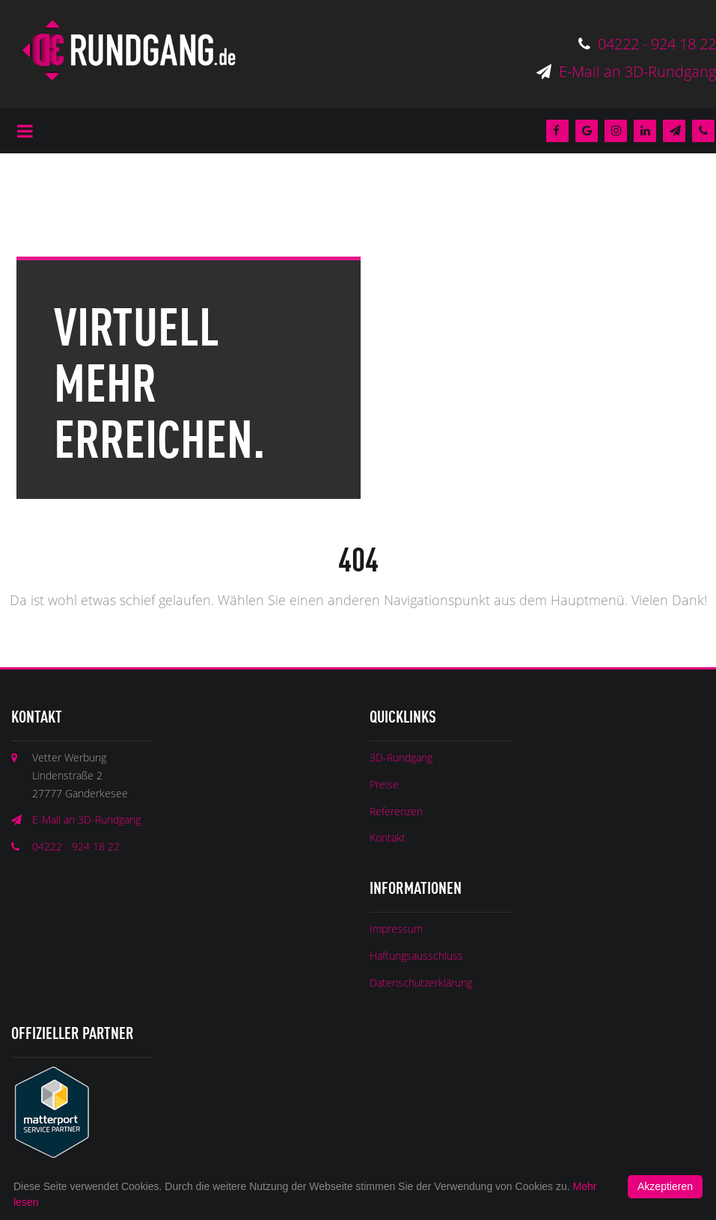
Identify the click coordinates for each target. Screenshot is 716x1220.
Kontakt (388, 837)
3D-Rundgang (401, 757)
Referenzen (396, 811)
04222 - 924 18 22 (647, 44)
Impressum (396, 929)
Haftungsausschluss (416, 955)
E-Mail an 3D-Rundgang (626, 71)
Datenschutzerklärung (421, 982)
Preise (384, 784)
